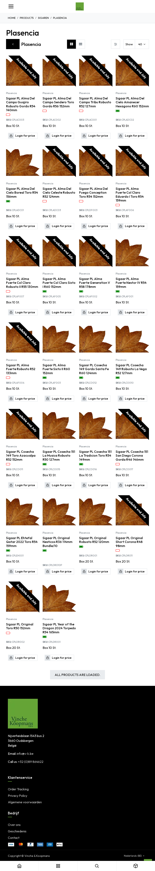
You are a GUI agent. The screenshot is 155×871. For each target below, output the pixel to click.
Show (129, 44)
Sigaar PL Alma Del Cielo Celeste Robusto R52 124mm (59, 192)
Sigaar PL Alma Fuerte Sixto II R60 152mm (56, 369)
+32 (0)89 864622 (30, 762)
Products (27, 17)
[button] (23, 136)
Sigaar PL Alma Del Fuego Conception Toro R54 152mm (93, 192)
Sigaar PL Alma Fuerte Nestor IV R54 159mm (131, 282)
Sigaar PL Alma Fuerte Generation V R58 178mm (94, 282)
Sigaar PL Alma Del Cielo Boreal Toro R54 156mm (22, 192)
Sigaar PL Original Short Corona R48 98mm (129, 542)
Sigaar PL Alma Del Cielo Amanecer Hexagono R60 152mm (132, 102)
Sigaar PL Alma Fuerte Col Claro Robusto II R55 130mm (22, 282)
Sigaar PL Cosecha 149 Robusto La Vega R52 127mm (131, 369)
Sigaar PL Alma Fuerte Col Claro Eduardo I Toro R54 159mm (130, 194)
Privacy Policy (17, 796)
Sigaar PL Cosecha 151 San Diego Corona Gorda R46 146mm (132, 455)
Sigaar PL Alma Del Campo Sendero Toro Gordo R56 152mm (58, 102)
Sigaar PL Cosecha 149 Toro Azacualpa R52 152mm (21, 455)
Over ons (14, 825)
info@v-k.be (25, 754)
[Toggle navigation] (11, 6)
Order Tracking (18, 789)
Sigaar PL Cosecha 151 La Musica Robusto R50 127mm (59, 455)
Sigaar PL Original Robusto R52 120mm (94, 540)
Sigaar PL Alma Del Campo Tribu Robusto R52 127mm (95, 102)
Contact (13, 838)
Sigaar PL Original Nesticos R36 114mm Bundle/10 (57, 542)
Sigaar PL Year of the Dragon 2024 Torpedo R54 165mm (59, 628)
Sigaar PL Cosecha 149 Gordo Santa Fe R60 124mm (94, 369)
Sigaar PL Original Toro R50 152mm (19, 626)
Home (12, 17)
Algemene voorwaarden (25, 802)
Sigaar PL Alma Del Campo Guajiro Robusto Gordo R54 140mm (20, 104)
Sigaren (43, 17)
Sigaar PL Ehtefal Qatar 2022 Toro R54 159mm (22, 542)
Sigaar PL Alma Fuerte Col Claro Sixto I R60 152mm (59, 282)
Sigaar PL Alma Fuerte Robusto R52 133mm (20, 369)
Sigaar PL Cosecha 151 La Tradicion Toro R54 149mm (95, 455)
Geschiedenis (17, 831)
